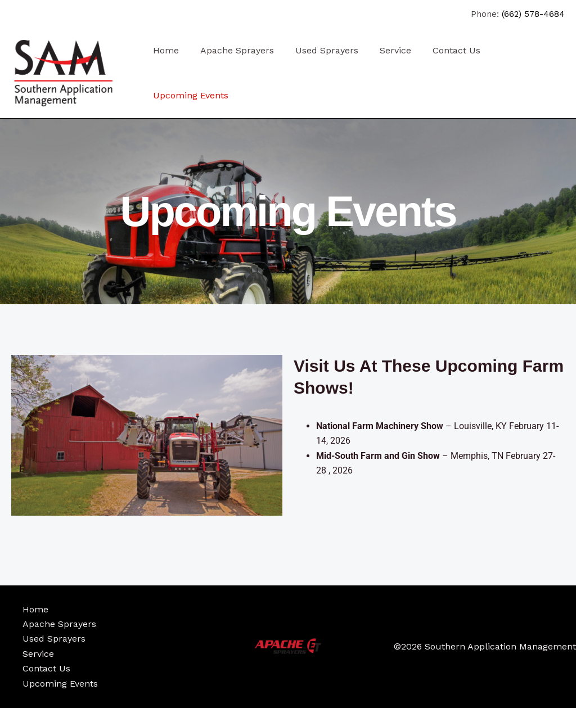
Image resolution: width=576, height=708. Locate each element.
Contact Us (441, 50)
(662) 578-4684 (533, 14)
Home (164, 50)
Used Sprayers (318, 50)
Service (383, 50)
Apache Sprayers (232, 50)
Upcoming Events (189, 95)
